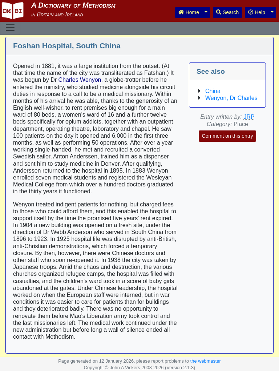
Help (256, 12)
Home (188, 12)
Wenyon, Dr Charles (231, 98)
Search (227, 12)
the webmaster (205, 361)
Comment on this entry (227, 136)
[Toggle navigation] (10, 27)
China (213, 91)
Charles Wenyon (79, 80)
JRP (248, 117)
